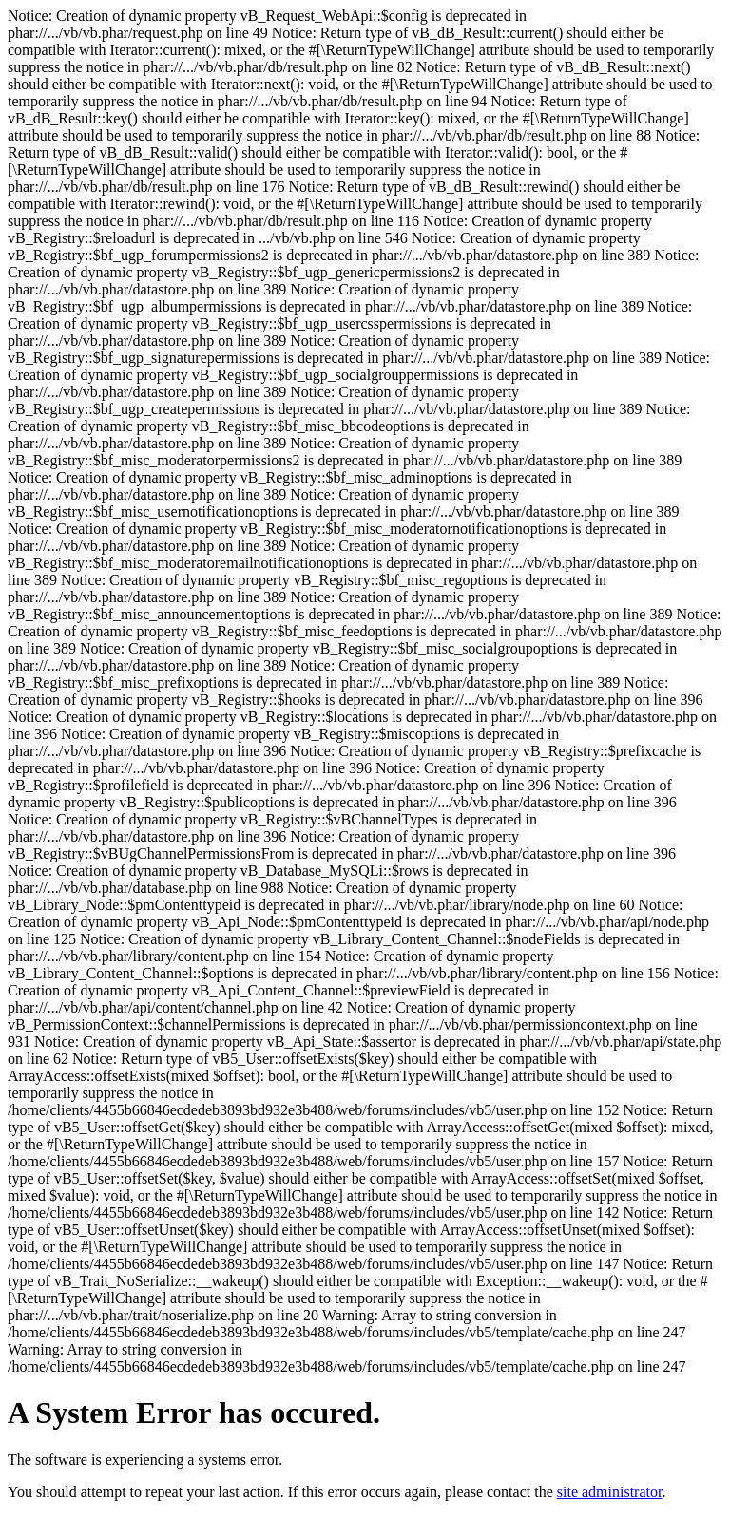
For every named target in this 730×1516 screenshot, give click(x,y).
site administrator (610, 1492)
